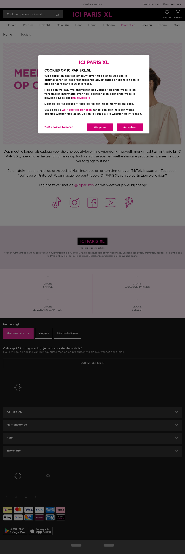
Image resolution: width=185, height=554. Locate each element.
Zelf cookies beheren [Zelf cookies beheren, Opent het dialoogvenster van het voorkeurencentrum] (58, 127)
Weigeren (100, 127)
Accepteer (129, 127)
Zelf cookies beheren (77, 110)
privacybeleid (80, 98)
